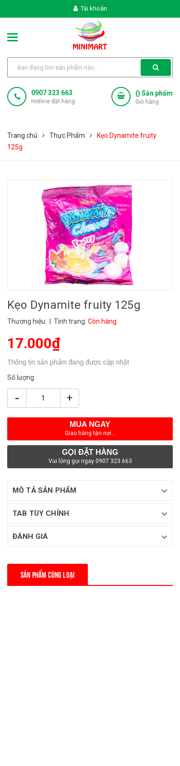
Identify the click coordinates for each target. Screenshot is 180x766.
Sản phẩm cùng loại (47, 574)
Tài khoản (90, 8)
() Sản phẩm (154, 97)
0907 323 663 (51, 93)
